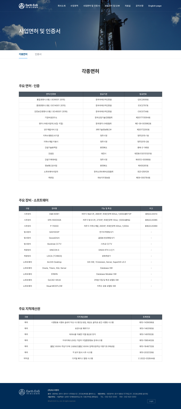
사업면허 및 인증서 (91, 6)
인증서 (38, 54)
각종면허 (23, 54)
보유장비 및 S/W (112, 6)
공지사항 (139, 6)
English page (155, 6)
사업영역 (74, 6)
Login (151, 401)
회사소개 (61, 6)
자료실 (128, 6)
